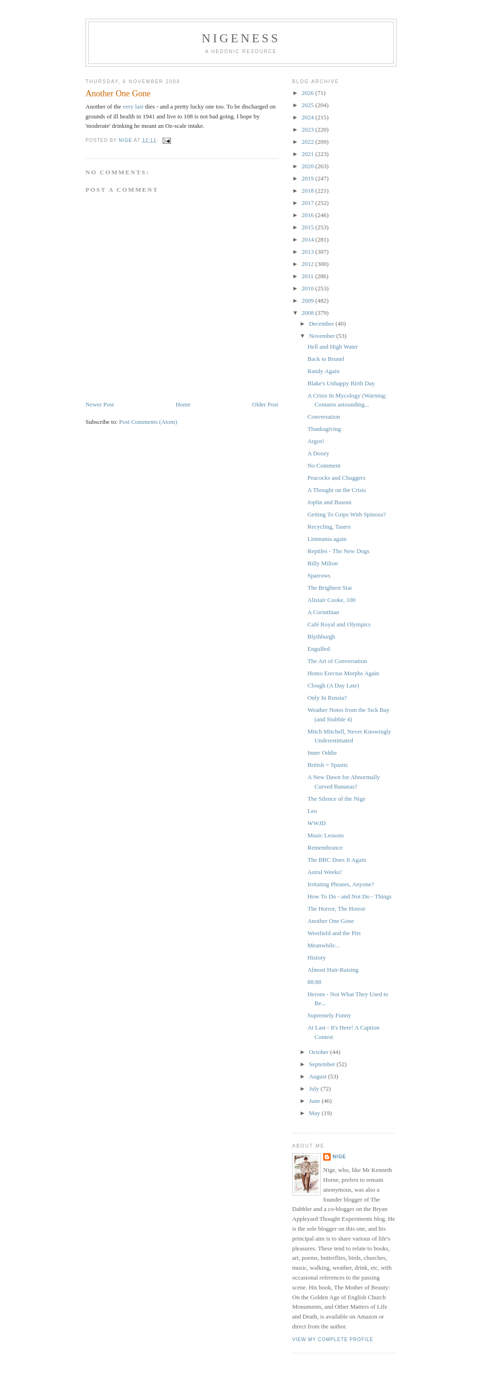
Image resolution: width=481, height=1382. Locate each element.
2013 (308, 251)
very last (133, 106)
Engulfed (318, 648)
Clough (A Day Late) (333, 685)
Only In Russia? (327, 697)
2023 (308, 129)
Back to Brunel (325, 358)
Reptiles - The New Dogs (338, 550)
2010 (308, 288)
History (316, 957)
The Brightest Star (329, 587)
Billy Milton (322, 563)
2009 (308, 300)
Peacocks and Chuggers (336, 477)
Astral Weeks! (324, 871)
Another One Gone (330, 920)
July (315, 1088)
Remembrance (324, 847)
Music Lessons (325, 835)
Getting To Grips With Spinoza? (346, 514)
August (318, 1076)
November (322, 335)
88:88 (314, 981)
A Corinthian (323, 612)
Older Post (265, 404)
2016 (308, 215)
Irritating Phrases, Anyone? (340, 884)
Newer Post (99, 404)
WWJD (316, 823)
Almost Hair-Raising (332, 969)
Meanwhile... (323, 945)
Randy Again (323, 371)
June (315, 1100)
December (322, 323)
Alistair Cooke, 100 (331, 599)
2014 (308, 239)
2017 (308, 202)
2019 (308, 178)
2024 (308, 117)
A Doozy (318, 453)
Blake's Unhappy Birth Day (341, 383)
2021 (308, 153)
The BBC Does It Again (336, 859)
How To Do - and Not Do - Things (349, 896)
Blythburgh (321, 636)
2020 (308, 166)
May (315, 1113)
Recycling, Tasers (328, 526)
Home (183, 404)
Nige (339, 1156)
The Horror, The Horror (336, 908)
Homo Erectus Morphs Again (343, 673)
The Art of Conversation (337, 660)
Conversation (323, 416)
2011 (308, 276)
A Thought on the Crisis (336, 489)
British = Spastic (327, 764)
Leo (312, 810)
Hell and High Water (332, 346)
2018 (308, 190)
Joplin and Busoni (329, 502)
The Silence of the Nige (336, 798)
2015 (308, 227)
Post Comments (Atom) (148, 421)
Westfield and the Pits (333, 933)
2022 (308, 141)
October (319, 1051)
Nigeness (241, 38)
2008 (308, 312)
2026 (308, 92)
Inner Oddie (321, 752)
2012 (308, 263)
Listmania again (326, 538)
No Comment (323, 465)
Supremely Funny (329, 1015)
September (323, 1064)
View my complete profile (332, 1339)
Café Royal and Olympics (339, 624)
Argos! (315, 441)
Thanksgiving (324, 428)
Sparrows (318, 575)
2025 (308, 105)
